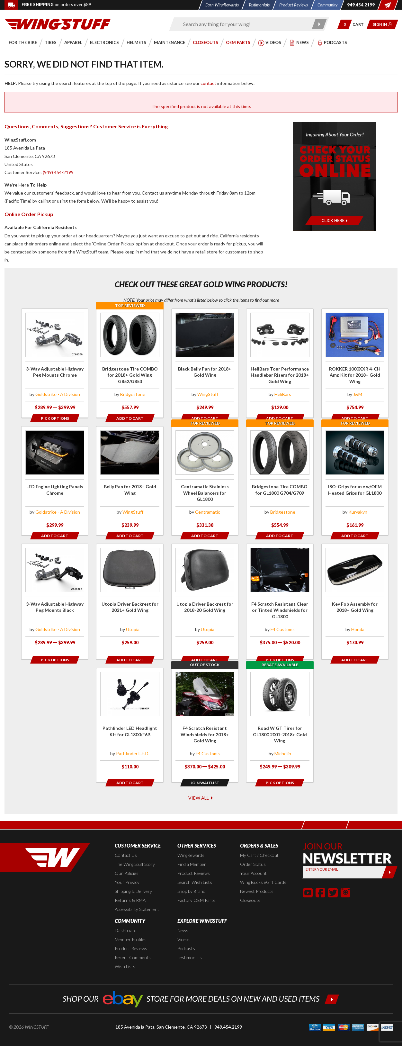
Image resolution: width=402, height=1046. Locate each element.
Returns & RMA (130, 888)
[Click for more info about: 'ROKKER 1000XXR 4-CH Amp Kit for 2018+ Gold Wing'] (355, 363)
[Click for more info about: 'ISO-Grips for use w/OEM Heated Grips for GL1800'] (355, 480)
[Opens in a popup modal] (55, 418)
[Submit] (390, 860)
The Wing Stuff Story (135, 852)
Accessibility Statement (137, 897)
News (182, 918)
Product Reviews (193, 861)
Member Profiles (131, 927)
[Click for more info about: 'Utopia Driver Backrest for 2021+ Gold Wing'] (129, 597)
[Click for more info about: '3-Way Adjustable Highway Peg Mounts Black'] (54, 597)
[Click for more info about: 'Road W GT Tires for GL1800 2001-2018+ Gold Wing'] (279, 715)
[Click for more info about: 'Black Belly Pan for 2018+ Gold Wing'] (204, 363)
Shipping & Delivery (133, 879)
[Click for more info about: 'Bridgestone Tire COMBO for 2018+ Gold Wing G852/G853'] (129, 363)
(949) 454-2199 (58, 172)
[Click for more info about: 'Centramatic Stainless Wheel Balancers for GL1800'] (204, 480)
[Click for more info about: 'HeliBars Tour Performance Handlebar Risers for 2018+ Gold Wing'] (279, 363)
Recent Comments (133, 945)
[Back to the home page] (57, 23)
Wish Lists (125, 954)
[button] (344, 24)
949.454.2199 (228, 1015)
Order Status (253, 852)
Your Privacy (127, 870)
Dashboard (126, 918)
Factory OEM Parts (196, 888)
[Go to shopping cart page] (360, 24)
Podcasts (186, 936)
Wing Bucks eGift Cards (263, 870)
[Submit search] (318, 24)
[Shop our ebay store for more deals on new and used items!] (201, 986)
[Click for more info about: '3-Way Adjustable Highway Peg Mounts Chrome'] (54, 363)
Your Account (253, 861)
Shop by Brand (191, 879)
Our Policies (126, 861)
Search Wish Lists (194, 870)
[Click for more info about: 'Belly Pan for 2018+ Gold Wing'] (129, 480)
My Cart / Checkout (259, 843)
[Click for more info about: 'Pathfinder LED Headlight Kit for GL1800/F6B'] (129, 715)
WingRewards (190, 843)
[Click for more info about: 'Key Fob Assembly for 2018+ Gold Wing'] (355, 597)
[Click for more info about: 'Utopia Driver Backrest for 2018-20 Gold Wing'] (204, 597)
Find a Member (191, 852)
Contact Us (126, 843)
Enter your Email (322, 857)
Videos (184, 927)
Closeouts (250, 888)
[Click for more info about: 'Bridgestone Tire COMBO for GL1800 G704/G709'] (279, 480)
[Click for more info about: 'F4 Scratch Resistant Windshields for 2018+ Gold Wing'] (204, 715)
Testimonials (189, 945)
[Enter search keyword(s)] (243, 24)
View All (201, 785)
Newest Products (256, 879)
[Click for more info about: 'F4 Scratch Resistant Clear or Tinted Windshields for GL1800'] (279, 597)
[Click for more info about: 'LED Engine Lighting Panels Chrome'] (54, 480)
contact (208, 83)
